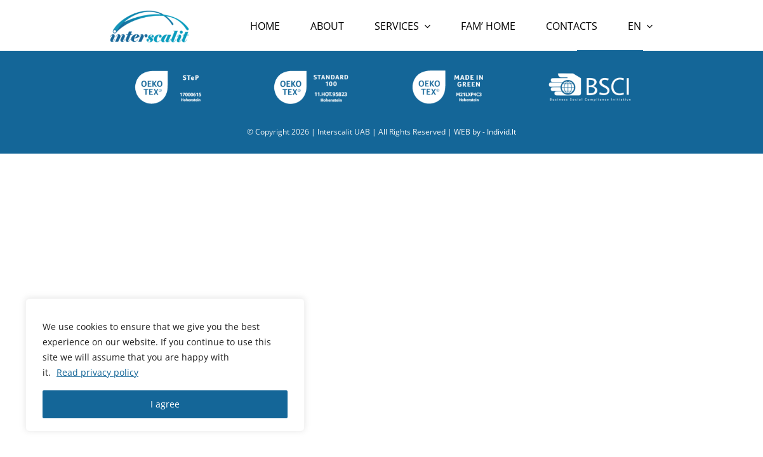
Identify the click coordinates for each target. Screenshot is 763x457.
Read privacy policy (97, 372)
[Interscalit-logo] (149, 14)
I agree (165, 404)
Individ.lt (501, 131)
